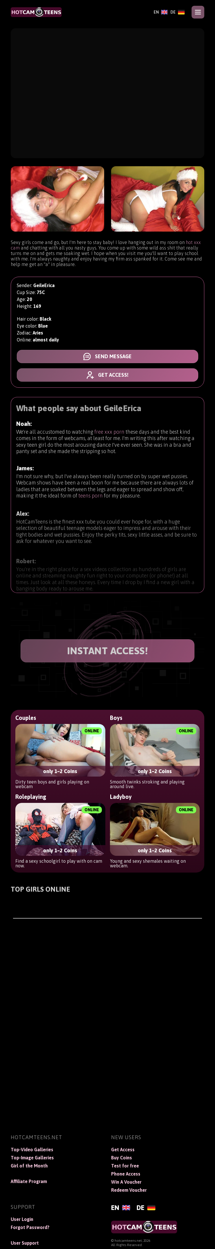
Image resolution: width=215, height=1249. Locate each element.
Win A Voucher (126, 1182)
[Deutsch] (177, 12)
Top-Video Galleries (32, 1149)
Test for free (125, 1166)
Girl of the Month (29, 1166)
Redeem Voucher (129, 1190)
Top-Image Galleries (32, 1157)
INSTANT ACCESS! (107, 650)
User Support (25, 1243)
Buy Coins (121, 1157)
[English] (161, 12)
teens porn (90, 502)
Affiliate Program (29, 1181)
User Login (22, 1219)
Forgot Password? (30, 1227)
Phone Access (125, 1174)
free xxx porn (109, 434)
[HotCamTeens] (36, 12)
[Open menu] (198, 12)
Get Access (123, 1149)
